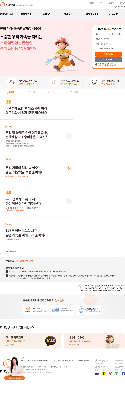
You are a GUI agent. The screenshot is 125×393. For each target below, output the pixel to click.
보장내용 (51, 92)
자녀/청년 (68, 14)
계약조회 (91, 3)
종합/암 (46, 14)
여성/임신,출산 (6, 14)
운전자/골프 (113, 14)
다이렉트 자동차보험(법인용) (63, 361)
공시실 (102, 3)
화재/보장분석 (92, 14)
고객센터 (111, 3)
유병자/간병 (26, 14)
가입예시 (31, 92)
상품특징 (10, 92)
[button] (69, 136)
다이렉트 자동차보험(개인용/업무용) (34, 361)
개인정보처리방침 (83, 361)
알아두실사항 (72, 92)
